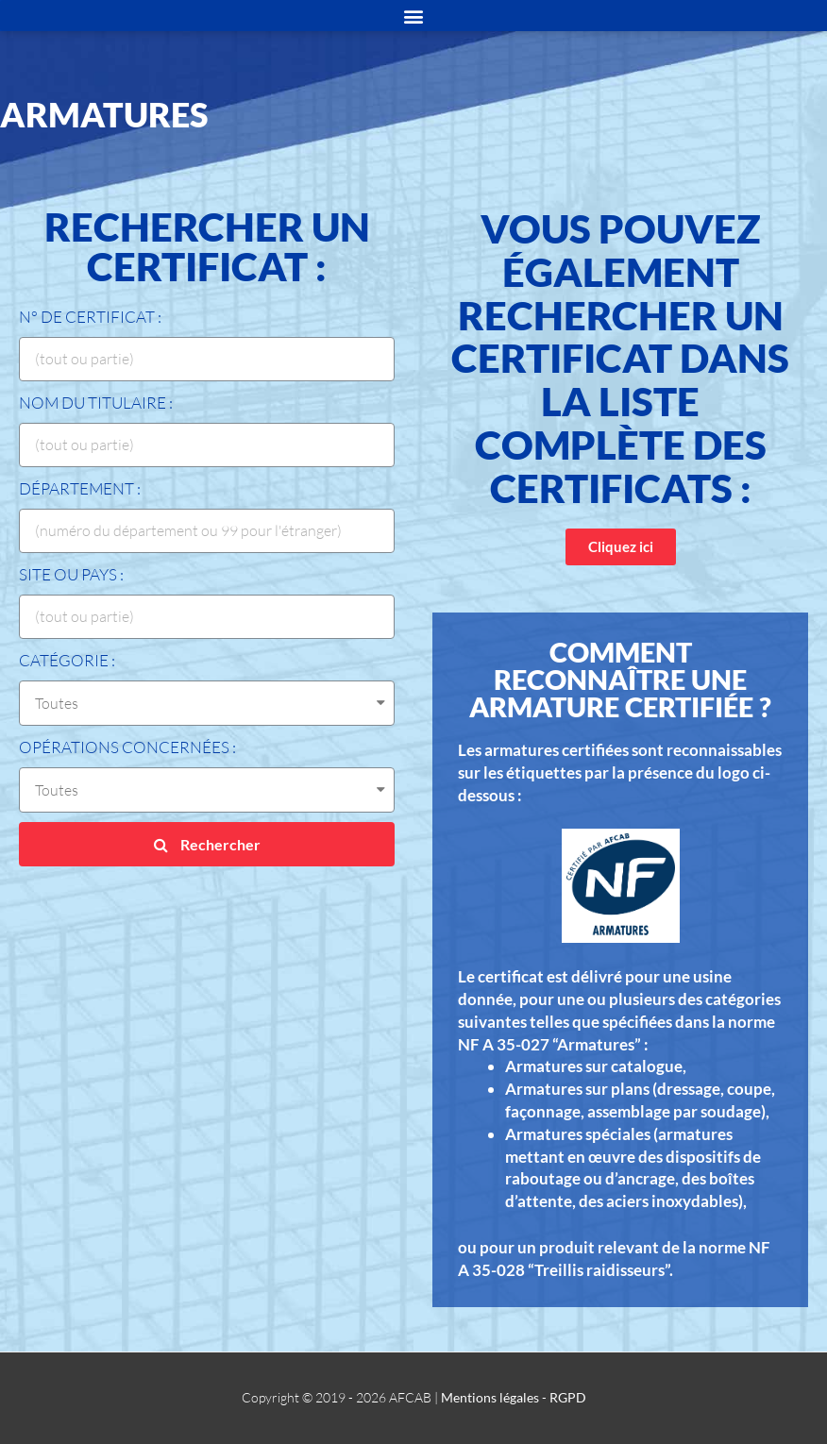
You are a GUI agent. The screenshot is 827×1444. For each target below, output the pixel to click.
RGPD (567, 1397)
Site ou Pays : (71, 574)
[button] (620, 547)
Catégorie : (67, 660)
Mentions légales (490, 1397)
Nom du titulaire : (96, 402)
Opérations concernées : (127, 747)
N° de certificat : (90, 317)
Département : (80, 488)
